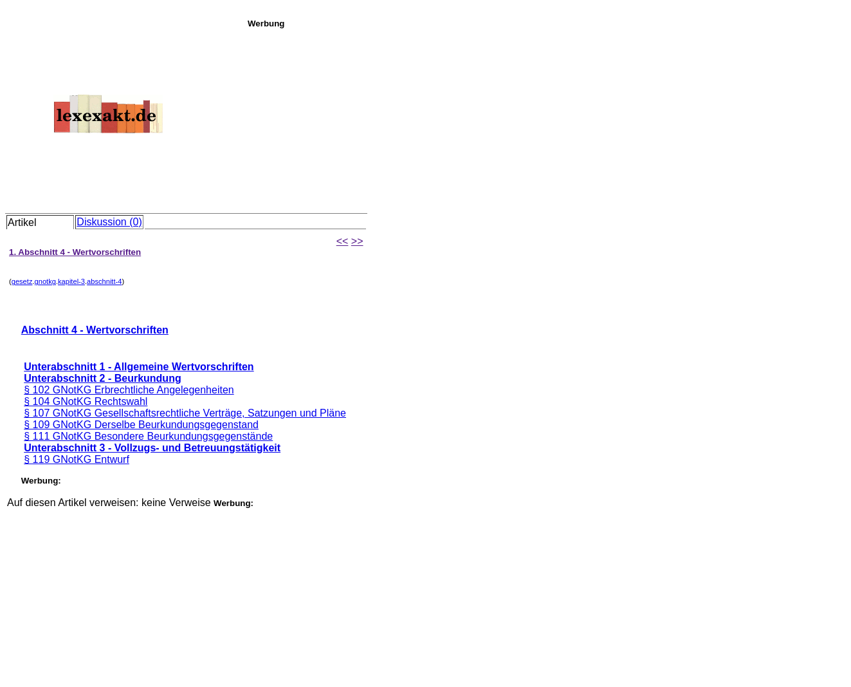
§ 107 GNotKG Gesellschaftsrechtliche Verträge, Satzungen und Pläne (185, 413)
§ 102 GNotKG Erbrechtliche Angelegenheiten (128, 389)
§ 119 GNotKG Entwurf (76, 459)
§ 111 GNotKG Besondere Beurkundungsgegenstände (148, 436)
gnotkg (45, 281)
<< (342, 241)
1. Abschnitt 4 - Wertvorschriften (75, 252)
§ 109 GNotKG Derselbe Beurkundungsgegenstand (141, 424)
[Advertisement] (546, 118)
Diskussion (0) (109, 221)
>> (357, 241)
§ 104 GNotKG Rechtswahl (85, 401)
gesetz (22, 281)
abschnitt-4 (104, 281)
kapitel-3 (71, 281)
